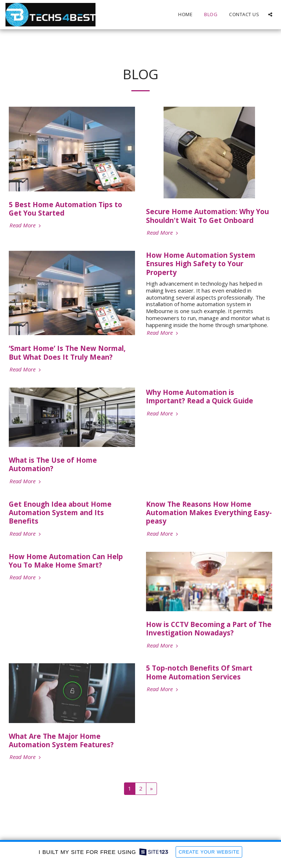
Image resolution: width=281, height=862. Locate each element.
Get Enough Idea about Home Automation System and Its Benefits (60, 512)
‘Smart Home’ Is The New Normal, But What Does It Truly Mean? (67, 352)
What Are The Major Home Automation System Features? (61, 740)
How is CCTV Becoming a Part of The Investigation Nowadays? (208, 628)
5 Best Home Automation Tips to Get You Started (65, 208)
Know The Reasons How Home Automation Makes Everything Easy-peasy (209, 512)
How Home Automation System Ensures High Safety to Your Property (200, 263)
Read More (26, 225)
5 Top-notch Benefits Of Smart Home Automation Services (199, 672)
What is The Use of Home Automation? (53, 464)
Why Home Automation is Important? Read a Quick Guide (199, 396)
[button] (270, 14)
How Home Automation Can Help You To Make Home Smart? (66, 560)
